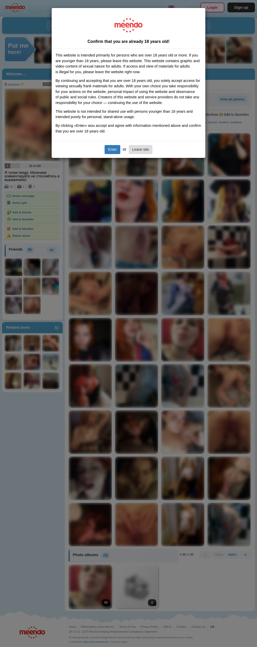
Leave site (140, 149)
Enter (112, 149)
